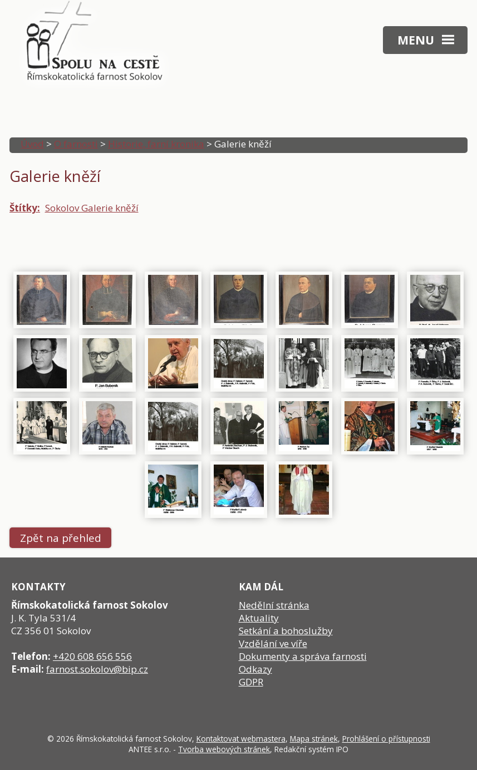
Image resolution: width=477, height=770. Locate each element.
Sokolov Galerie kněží (92, 207)
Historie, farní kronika (156, 143)
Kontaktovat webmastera (241, 738)
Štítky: (24, 207)
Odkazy (255, 669)
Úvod (32, 143)
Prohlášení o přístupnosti (386, 738)
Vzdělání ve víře (273, 643)
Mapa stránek (314, 738)
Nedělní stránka (274, 605)
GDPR (251, 681)
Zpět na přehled (60, 538)
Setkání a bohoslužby (286, 630)
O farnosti (76, 143)
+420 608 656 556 (92, 656)
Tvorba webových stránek (224, 749)
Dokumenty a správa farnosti (303, 656)
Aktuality (259, 617)
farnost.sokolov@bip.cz (97, 669)
